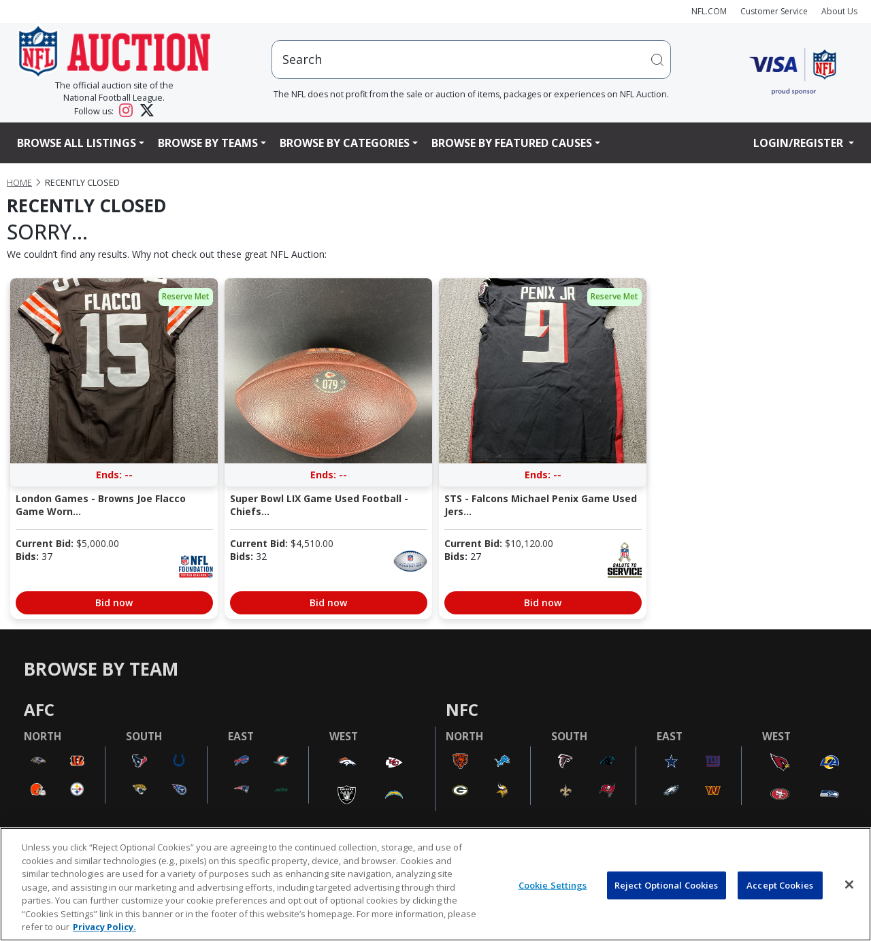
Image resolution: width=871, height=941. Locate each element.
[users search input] (472, 59)
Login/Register (799, 142)
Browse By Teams (208, 142)
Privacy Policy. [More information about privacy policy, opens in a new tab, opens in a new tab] (104, 927)
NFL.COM (709, 11)
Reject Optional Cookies (666, 884)
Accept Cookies (779, 884)
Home (19, 182)
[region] (435, 884)
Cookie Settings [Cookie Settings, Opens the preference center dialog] (553, 884)
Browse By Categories (345, 142)
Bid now (114, 602)
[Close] (849, 884)
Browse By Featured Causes (511, 142)
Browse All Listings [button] (76, 142)
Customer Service (774, 11)
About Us (839, 11)
